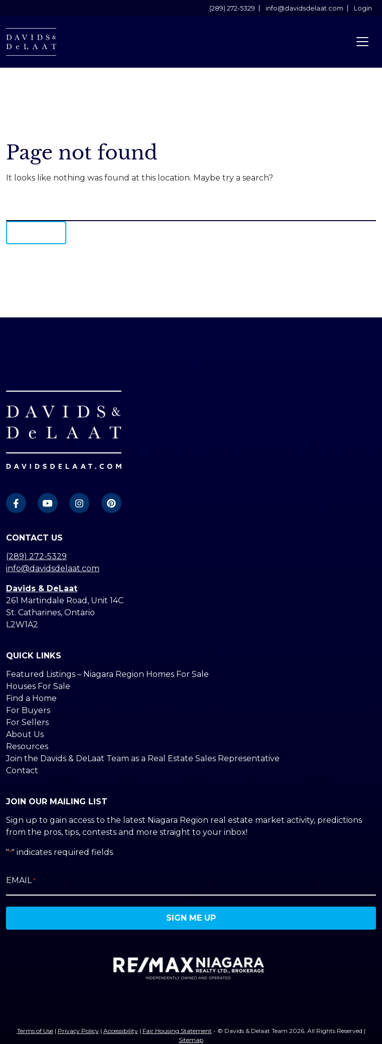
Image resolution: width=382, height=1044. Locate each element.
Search (36, 232)
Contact (22, 770)
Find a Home (31, 698)
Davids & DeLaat (41, 588)
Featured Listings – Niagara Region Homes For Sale (107, 674)
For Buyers (28, 710)
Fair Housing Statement (177, 1030)
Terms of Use (35, 1030)
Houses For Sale (38, 686)
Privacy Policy (78, 1030)
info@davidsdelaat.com (304, 8)
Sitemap (191, 1039)
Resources (27, 746)
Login (363, 8)
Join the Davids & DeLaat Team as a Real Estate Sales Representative (143, 758)
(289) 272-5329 (232, 8)
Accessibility (120, 1030)
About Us (25, 734)
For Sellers (27, 722)
